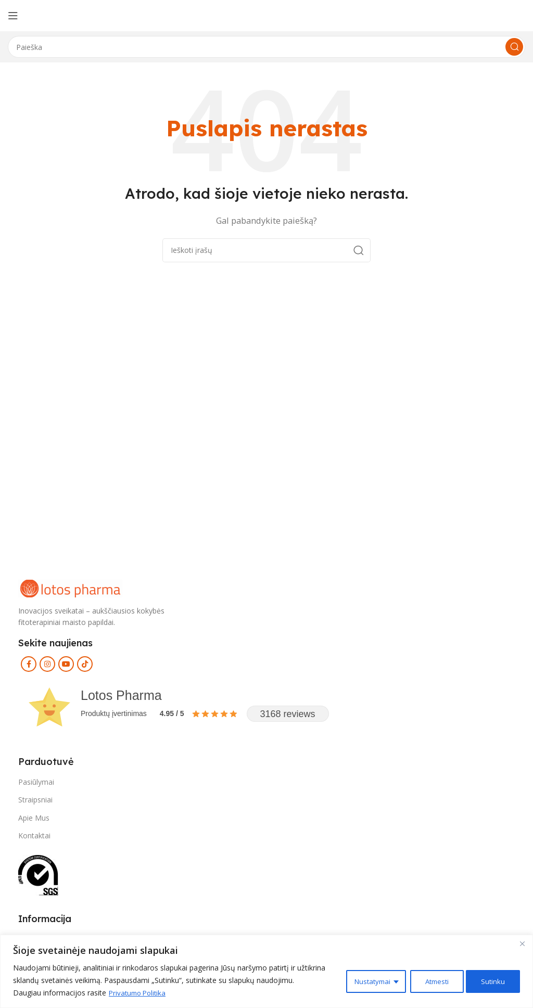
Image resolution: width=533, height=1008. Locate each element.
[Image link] (70, 587)
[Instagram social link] (47, 664)
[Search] (266, 47)
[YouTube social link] (66, 664)
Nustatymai (365, 980)
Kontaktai (34, 835)
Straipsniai (35, 800)
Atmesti (433, 980)
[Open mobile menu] (13, 15)
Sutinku (492, 980)
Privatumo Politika (139, 993)
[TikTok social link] (85, 664)
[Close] (522, 943)
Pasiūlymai (36, 782)
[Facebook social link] (28, 664)
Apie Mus (33, 818)
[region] (266, 971)
